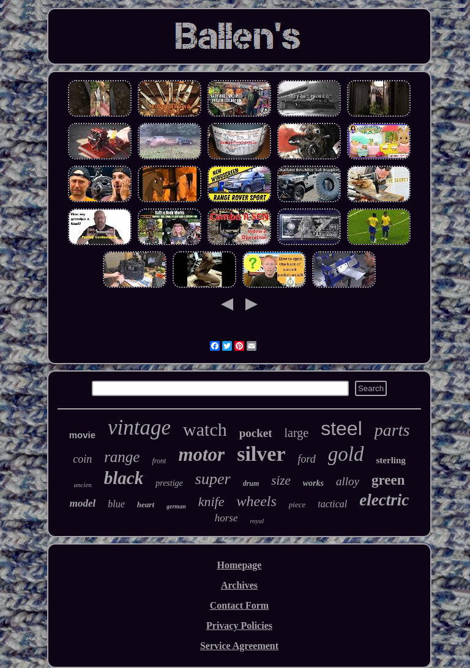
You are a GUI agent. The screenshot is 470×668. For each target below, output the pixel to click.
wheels (256, 501)
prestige (169, 483)
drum (251, 483)
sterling (391, 460)
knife (211, 501)
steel (341, 428)
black (123, 478)
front (159, 461)
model (83, 503)
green (388, 480)
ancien (82, 484)
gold (346, 454)
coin (82, 459)
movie (82, 435)
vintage (139, 427)
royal (257, 520)
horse (226, 518)
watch (205, 429)
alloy (347, 481)
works (313, 483)
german (176, 506)
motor (201, 454)
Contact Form (239, 605)
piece (297, 504)
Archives (239, 585)
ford (306, 459)
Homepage (239, 565)
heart (145, 504)
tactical (332, 504)
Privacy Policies (239, 625)
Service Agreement (239, 645)
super (213, 479)
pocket (255, 433)
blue (116, 504)
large (297, 432)
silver (261, 453)
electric (384, 500)
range (122, 457)
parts (392, 429)
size (281, 480)
